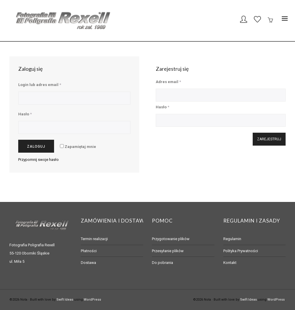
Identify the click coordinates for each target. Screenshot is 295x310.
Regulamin (232, 239)
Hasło (25, 114)
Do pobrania (162, 262)
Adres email (168, 82)
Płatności (89, 251)
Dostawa (88, 262)
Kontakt (230, 262)
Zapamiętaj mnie (78, 146)
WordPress (92, 299)
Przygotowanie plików (171, 239)
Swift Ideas (64, 299)
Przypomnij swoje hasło (38, 159)
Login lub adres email (39, 84)
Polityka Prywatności (240, 251)
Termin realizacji (94, 239)
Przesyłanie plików (168, 251)
